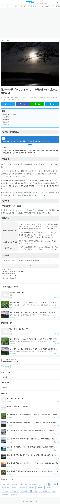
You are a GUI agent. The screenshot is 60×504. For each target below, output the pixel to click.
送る (37, 104)
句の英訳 (6, 125)
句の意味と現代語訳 (9, 114)
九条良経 (54, 484)
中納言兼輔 (24, 484)
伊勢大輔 (22, 487)
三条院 (15, 484)
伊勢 (14, 487)
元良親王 (49, 487)
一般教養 (4, 377)
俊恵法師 (31, 487)
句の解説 (6, 117)
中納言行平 (44, 484)
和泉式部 (14, 494)
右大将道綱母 (45, 491)
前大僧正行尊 (25, 491)
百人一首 (4, 387)
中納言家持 (6, 367)
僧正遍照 (40, 487)
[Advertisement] (30, 23)
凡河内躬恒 (15, 491)
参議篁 (35, 491)
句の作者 (6, 119)
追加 (52, 104)
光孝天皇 (5, 491)
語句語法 (6, 122)
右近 (54, 491)
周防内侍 (5, 494)
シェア (8, 104)
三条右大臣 (6, 484)
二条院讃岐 (6, 487)
